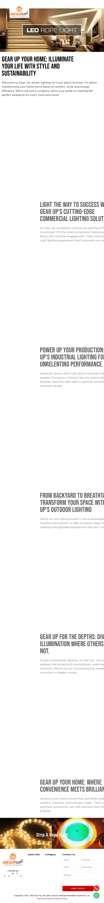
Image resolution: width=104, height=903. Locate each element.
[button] (47, 49)
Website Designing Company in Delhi (52, 899)
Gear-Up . (38, 896)
